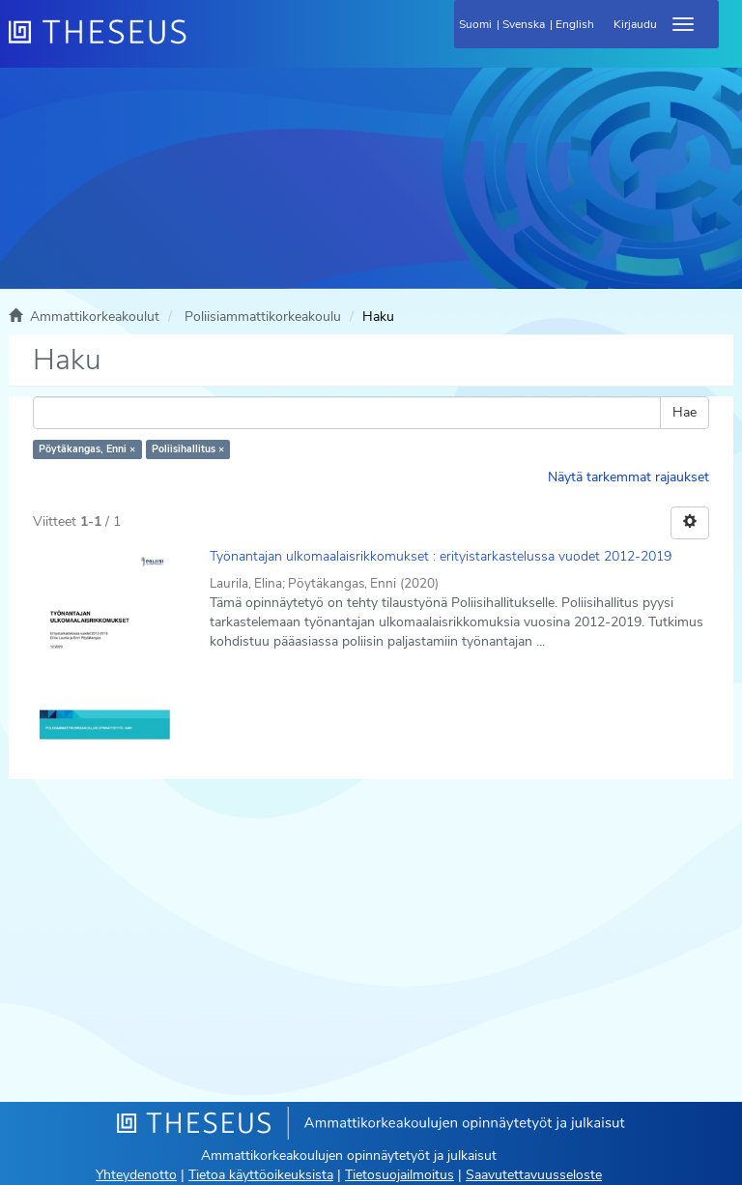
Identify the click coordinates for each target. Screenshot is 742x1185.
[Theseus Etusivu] (202, 43)
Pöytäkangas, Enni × (87, 449)
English (575, 24)
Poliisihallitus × (188, 449)
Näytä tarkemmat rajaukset (628, 477)
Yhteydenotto (136, 1175)
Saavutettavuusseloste (534, 1175)
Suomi (475, 24)
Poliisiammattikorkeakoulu (263, 316)
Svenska (523, 24)
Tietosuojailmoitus (399, 1175)
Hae (684, 412)
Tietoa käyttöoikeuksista (260, 1175)
